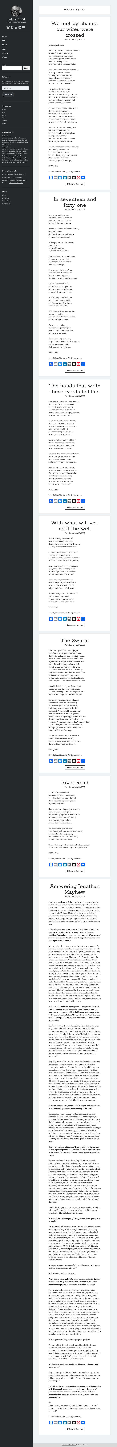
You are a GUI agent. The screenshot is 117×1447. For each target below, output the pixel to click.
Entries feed (5, 198)
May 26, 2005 (80, 645)
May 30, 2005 (80, 39)
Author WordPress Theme (69, 1445)
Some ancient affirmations (14, 177)
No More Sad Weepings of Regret (17, 180)
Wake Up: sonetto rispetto (16, 183)
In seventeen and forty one (74, 202)
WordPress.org (6, 203)
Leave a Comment (75, 184)
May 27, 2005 (80, 533)
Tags (4, 49)
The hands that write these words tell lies (74, 389)
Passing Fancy (6, 147)
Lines (4, 41)
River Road (74, 782)
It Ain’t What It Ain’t (19, 174)
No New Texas (6, 136)
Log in (4, 195)
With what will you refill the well (74, 526)
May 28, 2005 (80, 396)
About (4, 57)
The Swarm (75, 640)
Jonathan (52, 902)
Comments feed (6, 201)
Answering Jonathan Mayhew (75, 889)
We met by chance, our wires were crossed (74, 29)
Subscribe (8, 94)
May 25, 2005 (80, 897)
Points (4, 45)
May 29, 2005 (80, 209)
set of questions (85, 902)
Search (4, 65)
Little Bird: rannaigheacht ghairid (11, 156)
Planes (4, 36)
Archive (5, 53)
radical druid (16, 19)
